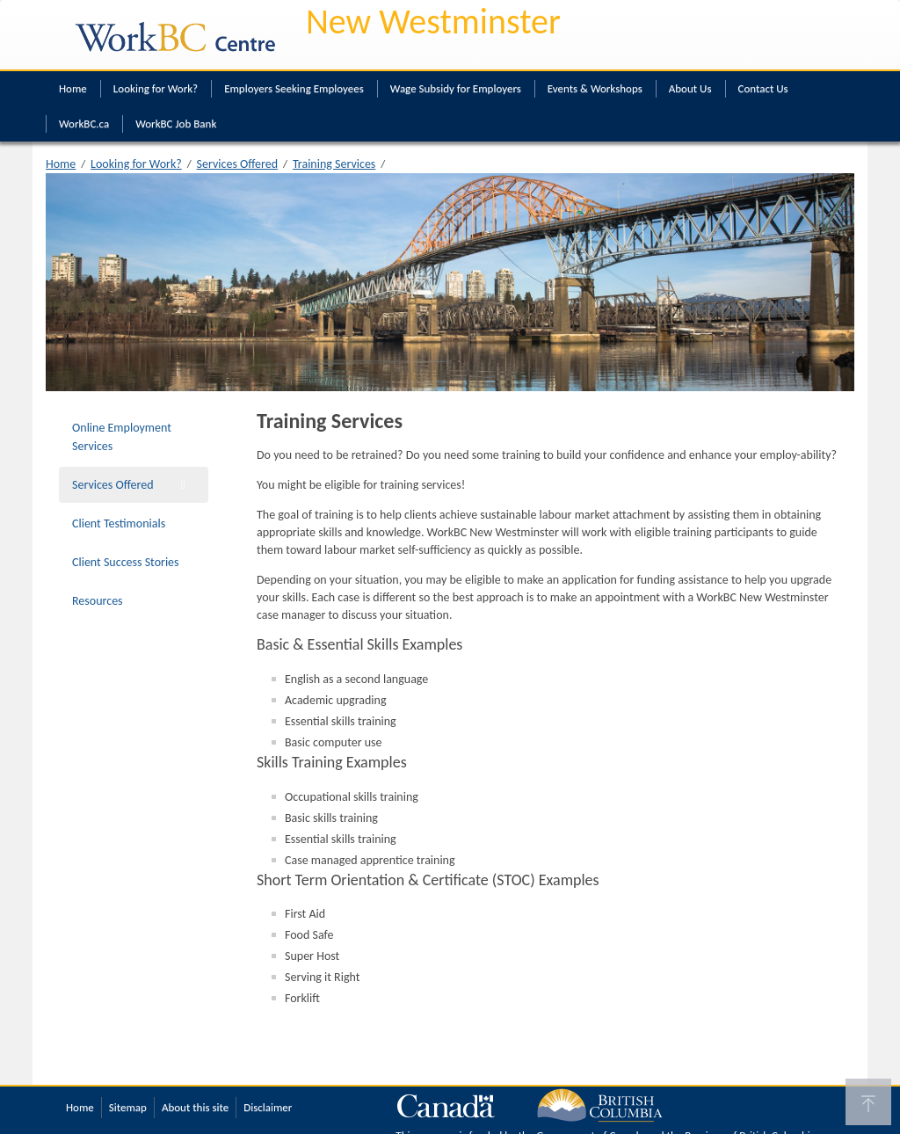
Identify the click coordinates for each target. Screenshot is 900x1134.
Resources (97, 600)
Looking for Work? (155, 88)
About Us (690, 88)
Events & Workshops (595, 88)
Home (73, 88)
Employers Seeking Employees (294, 88)
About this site (195, 1107)
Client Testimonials (118, 523)
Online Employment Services (121, 437)
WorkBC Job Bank (175, 123)
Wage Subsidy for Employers (455, 88)
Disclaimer (267, 1107)
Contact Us (763, 88)
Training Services (334, 163)
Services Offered (238, 163)
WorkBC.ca (84, 123)
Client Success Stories (125, 562)
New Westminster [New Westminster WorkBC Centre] (433, 21)
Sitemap (128, 1107)
